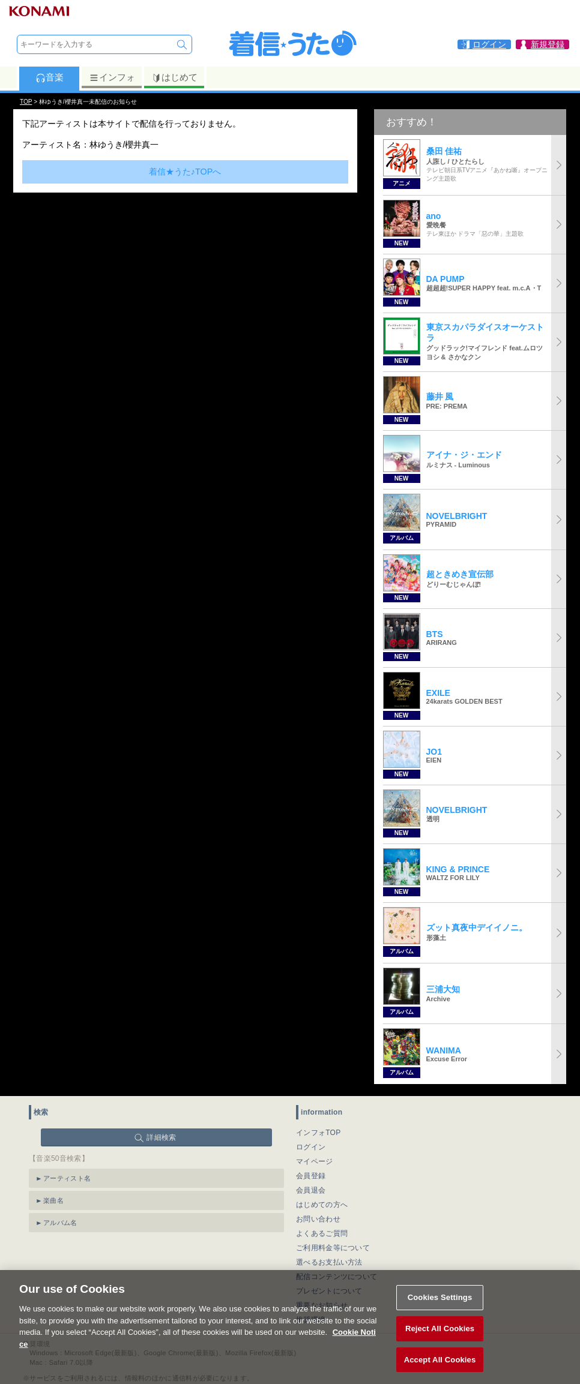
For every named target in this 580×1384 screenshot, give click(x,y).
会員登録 (310, 1176)
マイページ (314, 1161)
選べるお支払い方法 (329, 1262)
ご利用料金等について (333, 1248)
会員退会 (310, 1190)
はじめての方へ (322, 1204)
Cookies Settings (440, 1311)
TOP (26, 101)
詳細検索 (161, 1137)
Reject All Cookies (439, 1342)
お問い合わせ (318, 1219)
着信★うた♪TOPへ (185, 171)
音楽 (49, 77)
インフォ (112, 77)
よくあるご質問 (322, 1233)
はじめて (174, 77)
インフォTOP (318, 1132)
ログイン (310, 1147)
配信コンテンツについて (336, 1276)
